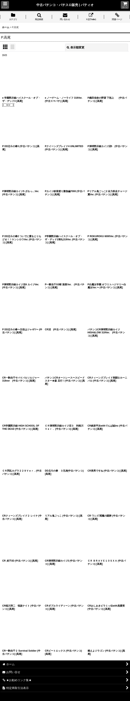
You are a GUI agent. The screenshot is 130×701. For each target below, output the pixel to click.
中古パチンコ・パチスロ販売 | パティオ (65, 5)
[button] (5, 5)
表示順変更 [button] (75, 47)
